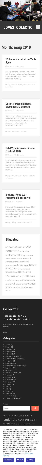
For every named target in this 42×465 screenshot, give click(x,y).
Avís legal (6, 324)
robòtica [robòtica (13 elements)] (17, 284)
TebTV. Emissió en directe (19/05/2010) (20, 150)
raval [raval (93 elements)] (12, 283)
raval (25, 131)
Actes (7, 345)
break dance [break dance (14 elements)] (29, 255)
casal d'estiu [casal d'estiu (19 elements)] (9, 259)
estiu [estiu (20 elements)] (17, 269)
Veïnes (7, 391)
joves (29, 85)
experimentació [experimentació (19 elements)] (25, 269)
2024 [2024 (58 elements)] (28, 246)
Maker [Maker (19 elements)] (33, 276)
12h (21, 85)
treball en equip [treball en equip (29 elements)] (27, 287)
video (10, 87)
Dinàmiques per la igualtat (14, 365)
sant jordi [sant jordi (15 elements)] (23, 284)
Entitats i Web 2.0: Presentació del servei (18, 196)
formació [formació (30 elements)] (9, 272)
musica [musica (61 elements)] (26, 280)
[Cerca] (35, 408)
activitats (16, 131)
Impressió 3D (10, 368)
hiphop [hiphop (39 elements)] (21, 272)
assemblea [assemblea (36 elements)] (17, 255)
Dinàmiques (9, 363)
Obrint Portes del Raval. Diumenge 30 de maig (18, 105)
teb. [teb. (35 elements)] (19, 287)
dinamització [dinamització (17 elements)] (9, 265)
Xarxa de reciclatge (12, 398)
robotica (8, 384)
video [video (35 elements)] (7, 290)
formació (20, 222)
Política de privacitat (18, 324)
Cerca (5, 404)
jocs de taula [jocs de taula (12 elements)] (19, 276)
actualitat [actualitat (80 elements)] (25, 251)
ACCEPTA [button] (30, 460)
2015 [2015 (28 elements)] (17, 247)
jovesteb (21, 66)
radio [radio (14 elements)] (7, 284)
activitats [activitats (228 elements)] (12, 251)
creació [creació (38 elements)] (16, 262)
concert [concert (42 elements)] (9, 262)
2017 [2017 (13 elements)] (24, 247)
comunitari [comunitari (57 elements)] (25, 258)
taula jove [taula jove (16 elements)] (14, 287)
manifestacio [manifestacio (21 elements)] (10, 280)
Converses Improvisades (14, 358)
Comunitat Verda (11, 356)
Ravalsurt (8, 382)
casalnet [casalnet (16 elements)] (17, 259)
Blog (8, 85)
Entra (5, 332)
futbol (25, 85)
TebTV (13, 176)
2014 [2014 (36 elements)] (12, 247)
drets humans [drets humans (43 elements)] (20, 265)
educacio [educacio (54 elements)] (31, 265)
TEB (6, 386)
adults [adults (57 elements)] (8, 255)
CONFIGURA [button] (9, 460)
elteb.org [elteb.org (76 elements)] (10, 268)
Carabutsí (8, 349)
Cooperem (9, 361)
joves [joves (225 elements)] (26, 276)
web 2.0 (29, 222)
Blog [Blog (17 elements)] (23, 255)
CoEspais (8, 351)
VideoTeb (14, 85)
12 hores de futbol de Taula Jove (20, 61)
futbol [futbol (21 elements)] (15, 272)
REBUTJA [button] (20, 460)
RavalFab (8, 377)
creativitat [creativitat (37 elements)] (24, 262)
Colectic (8, 354)
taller (25, 222)
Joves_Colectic (17, 27)
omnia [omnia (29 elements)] (32, 280)
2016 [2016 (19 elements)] (21, 247)
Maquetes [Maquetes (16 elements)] (18, 280)
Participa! (8, 375)
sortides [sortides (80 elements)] (30, 283)
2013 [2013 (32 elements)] (7, 247)
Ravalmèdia (9, 379)
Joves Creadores (11, 372)
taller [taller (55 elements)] (8, 287)
